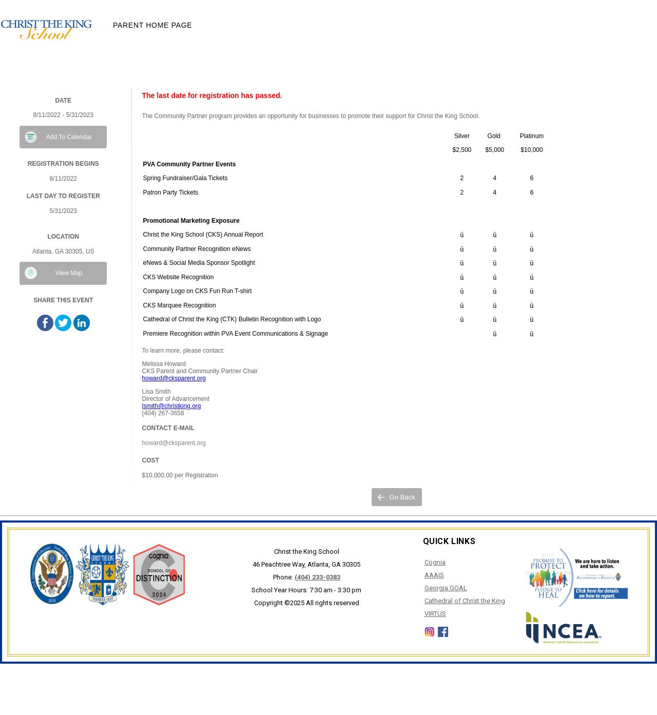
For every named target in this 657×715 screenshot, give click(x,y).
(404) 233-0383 (317, 577)
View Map (68, 273)
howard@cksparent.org (174, 378)
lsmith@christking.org (171, 406)
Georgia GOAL (445, 588)
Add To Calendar (69, 137)
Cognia (435, 562)
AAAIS (434, 575)
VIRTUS (435, 613)
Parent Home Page (152, 25)
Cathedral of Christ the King (464, 601)
